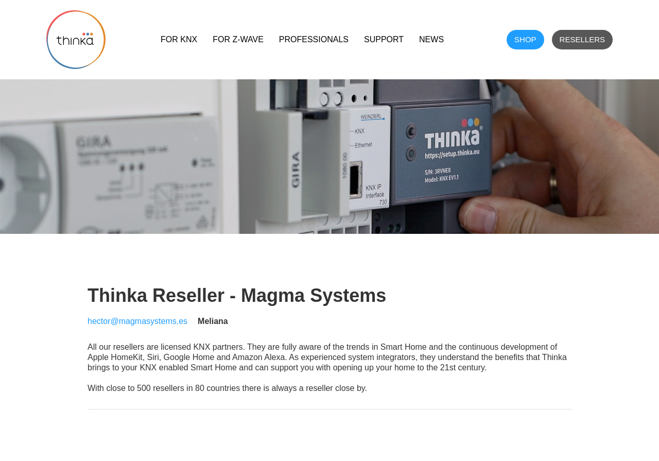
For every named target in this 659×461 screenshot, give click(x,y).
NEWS (431, 39)
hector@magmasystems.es (137, 321)
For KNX (179, 39)
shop (525, 39)
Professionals (314, 39)
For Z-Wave (238, 39)
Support (384, 39)
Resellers (582, 39)
